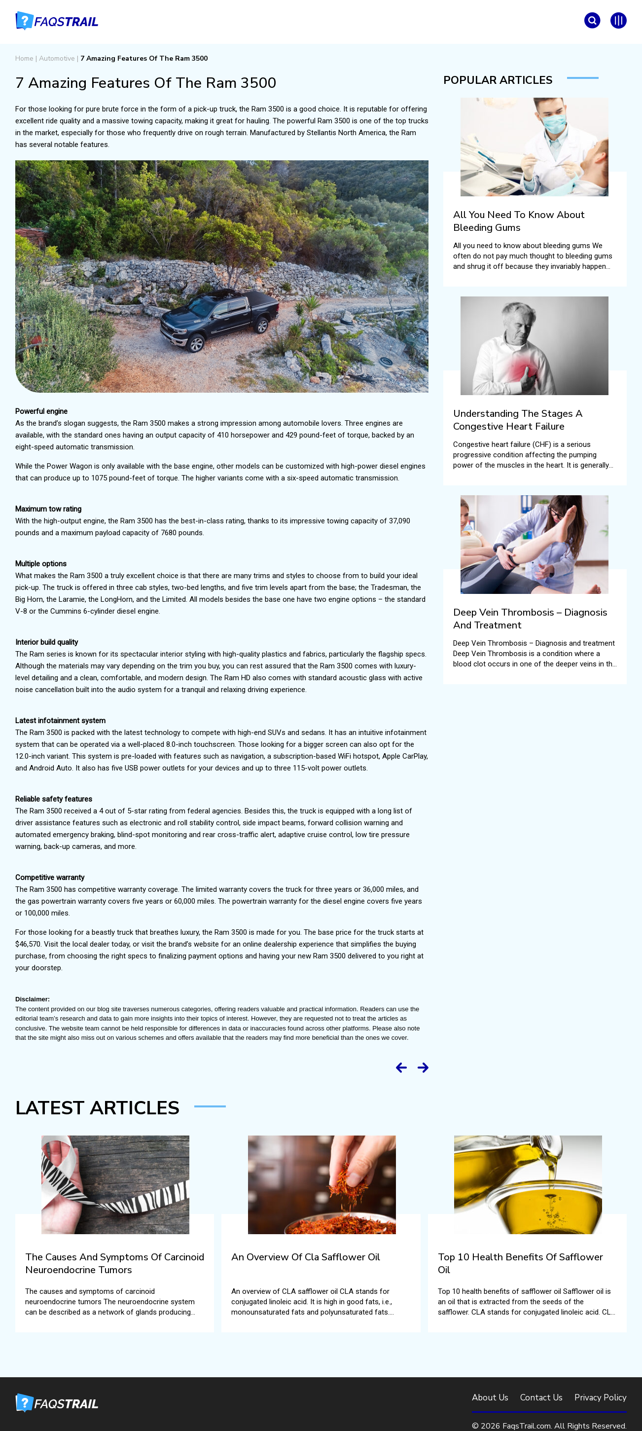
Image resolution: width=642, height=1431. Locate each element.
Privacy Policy (600, 1397)
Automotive (57, 58)
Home (24, 58)
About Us (490, 1397)
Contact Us (541, 1397)
